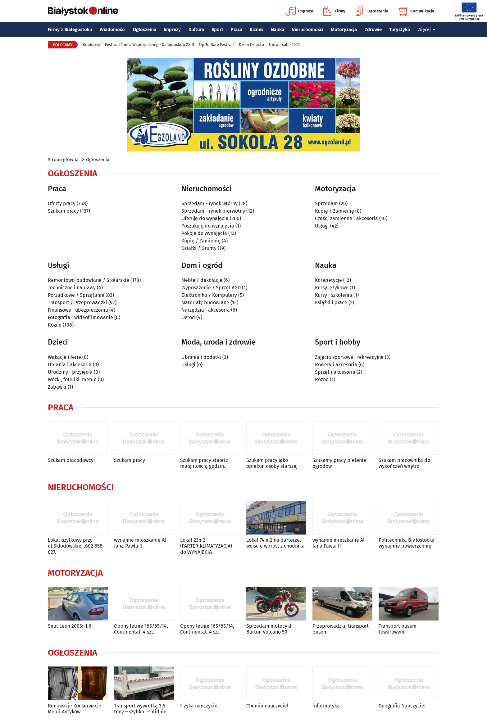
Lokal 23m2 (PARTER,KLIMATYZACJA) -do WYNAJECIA (207, 546)
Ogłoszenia (372, 11)
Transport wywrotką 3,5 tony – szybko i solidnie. (141, 709)
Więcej (426, 29)
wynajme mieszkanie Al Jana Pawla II (140, 543)
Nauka (277, 29)
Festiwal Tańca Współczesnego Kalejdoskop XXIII (149, 45)
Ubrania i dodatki (201, 357)
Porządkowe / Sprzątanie (76, 295)
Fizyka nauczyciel (199, 706)
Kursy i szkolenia (333, 295)
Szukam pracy (63, 211)
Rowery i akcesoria (336, 365)
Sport (217, 29)
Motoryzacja (344, 29)
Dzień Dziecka (251, 45)
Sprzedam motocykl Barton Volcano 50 (268, 629)
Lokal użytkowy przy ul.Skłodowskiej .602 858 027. (75, 546)
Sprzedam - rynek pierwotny (213, 211)
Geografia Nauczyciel (402, 706)
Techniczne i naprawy (72, 288)
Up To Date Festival (216, 45)
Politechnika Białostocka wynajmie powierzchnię (407, 543)
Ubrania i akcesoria (70, 365)
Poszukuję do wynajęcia (207, 226)
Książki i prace (331, 302)
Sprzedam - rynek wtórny (209, 203)
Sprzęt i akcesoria (335, 372)
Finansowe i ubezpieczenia (78, 310)
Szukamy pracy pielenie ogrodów (339, 463)
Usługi (322, 226)
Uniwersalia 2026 (284, 45)
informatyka (326, 706)
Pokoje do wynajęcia (204, 233)
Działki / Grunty (198, 248)
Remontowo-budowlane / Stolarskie (88, 280)
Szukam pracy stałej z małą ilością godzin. (204, 463)
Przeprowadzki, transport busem (340, 629)
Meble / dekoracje (201, 280)
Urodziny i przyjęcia (70, 372)
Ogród (188, 317)
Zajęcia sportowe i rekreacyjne (349, 357)
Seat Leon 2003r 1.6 (69, 626)
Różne (54, 325)
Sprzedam (326, 203)
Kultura (196, 29)
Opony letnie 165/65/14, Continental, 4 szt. (141, 629)
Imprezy (299, 11)
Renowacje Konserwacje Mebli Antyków (74, 709)
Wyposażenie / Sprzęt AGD (211, 288)
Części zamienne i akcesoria (346, 218)
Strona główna (63, 159)
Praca (236, 29)
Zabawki (57, 387)
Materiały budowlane (205, 302)
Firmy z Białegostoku (70, 29)
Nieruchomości (307, 29)
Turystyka (399, 29)
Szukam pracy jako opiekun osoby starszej (272, 463)
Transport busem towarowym (397, 629)
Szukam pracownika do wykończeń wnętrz (404, 463)
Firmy (334, 11)
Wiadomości (112, 29)
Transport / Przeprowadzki (77, 302)
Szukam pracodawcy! (71, 460)
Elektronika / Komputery (209, 295)
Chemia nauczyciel (267, 706)
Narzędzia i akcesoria (205, 310)
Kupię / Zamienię (201, 241)
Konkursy (91, 45)
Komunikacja (416, 11)
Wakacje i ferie (64, 357)
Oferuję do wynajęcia (205, 218)
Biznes (256, 29)
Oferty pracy (61, 203)
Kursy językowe (331, 288)
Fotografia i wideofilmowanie (80, 317)
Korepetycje (328, 280)
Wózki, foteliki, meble (72, 379)
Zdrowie (373, 29)
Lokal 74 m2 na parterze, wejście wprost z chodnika (275, 543)
